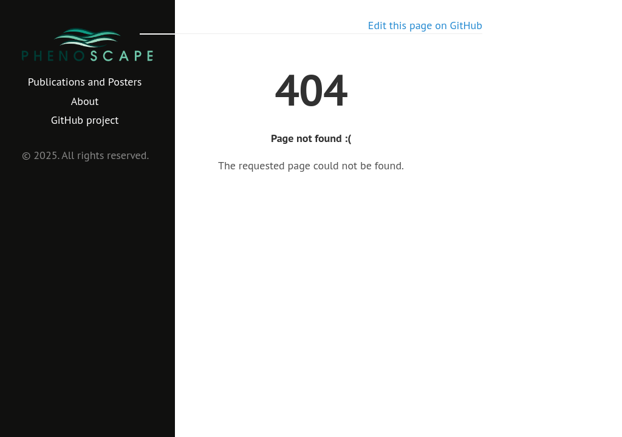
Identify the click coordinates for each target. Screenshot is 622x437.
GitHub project (85, 120)
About (85, 101)
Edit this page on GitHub (425, 25)
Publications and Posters (85, 82)
